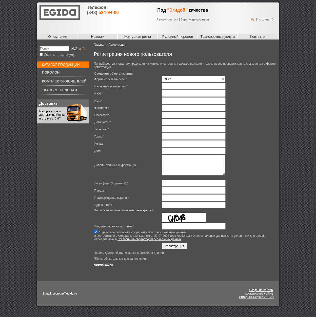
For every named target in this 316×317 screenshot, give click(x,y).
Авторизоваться (167, 19)
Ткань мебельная (59, 90)
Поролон (50, 72)
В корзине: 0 (265, 19)
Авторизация (117, 44)
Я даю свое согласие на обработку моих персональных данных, (185, 239)
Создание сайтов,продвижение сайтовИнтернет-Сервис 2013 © (256, 297)
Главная (99, 44)
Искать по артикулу (57, 55)
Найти (76, 48)
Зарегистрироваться (195, 19)
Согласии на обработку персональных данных (149, 243)
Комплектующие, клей (64, 81)
